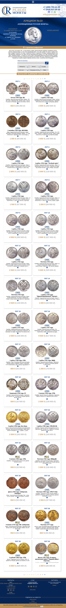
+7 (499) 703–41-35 (11, 586)
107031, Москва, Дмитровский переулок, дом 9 (11, 583)
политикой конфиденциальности (32, 606)
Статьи (33, 601)
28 (40, 78)
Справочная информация (34, 47)
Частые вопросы (33, 602)
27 (38, 78)
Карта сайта (32, 589)
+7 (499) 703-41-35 (51, 7)
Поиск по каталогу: (23, 60)
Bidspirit (54, 585)
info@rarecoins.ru (51, 14)
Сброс (44, 70)
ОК (42, 606)
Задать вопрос (33, 599)
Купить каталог (53, 30)
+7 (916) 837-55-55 (51, 9)
